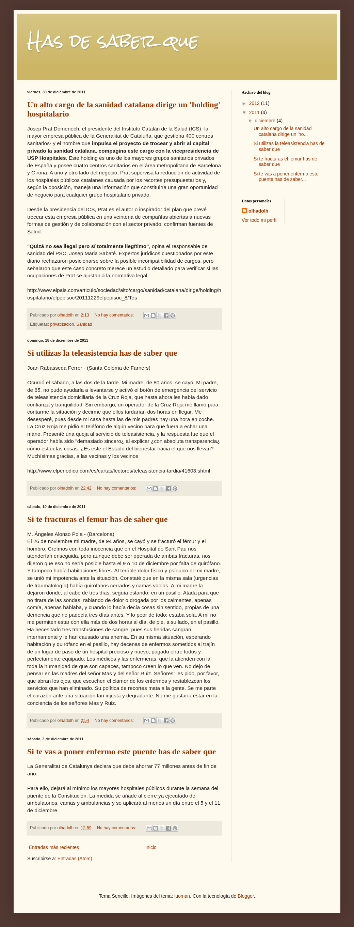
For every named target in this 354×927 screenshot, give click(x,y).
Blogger (246, 896)
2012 (255, 103)
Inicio (151, 847)
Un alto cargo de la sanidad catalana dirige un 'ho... (282, 131)
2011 (255, 112)
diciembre (266, 120)
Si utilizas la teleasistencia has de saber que (102, 353)
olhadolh (258, 211)
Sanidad (84, 324)
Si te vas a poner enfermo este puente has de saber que (121, 751)
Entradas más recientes (54, 847)
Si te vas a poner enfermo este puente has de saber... (286, 176)
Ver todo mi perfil (259, 220)
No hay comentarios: (115, 315)
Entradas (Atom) (75, 858)
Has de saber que (113, 40)
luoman (182, 896)
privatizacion (62, 324)
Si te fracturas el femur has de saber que (97, 519)
